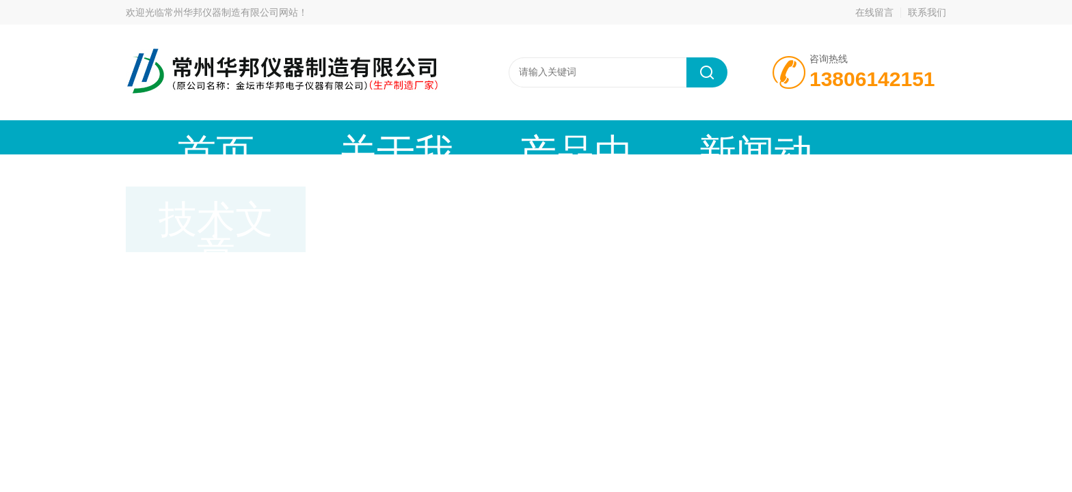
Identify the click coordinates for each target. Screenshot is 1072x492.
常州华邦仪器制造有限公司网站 (231, 12)
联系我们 (927, 12)
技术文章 (649, 137)
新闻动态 (532, 137)
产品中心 (416, 137)
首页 (184, 137)
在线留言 (874, 12)
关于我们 (300, 137)
